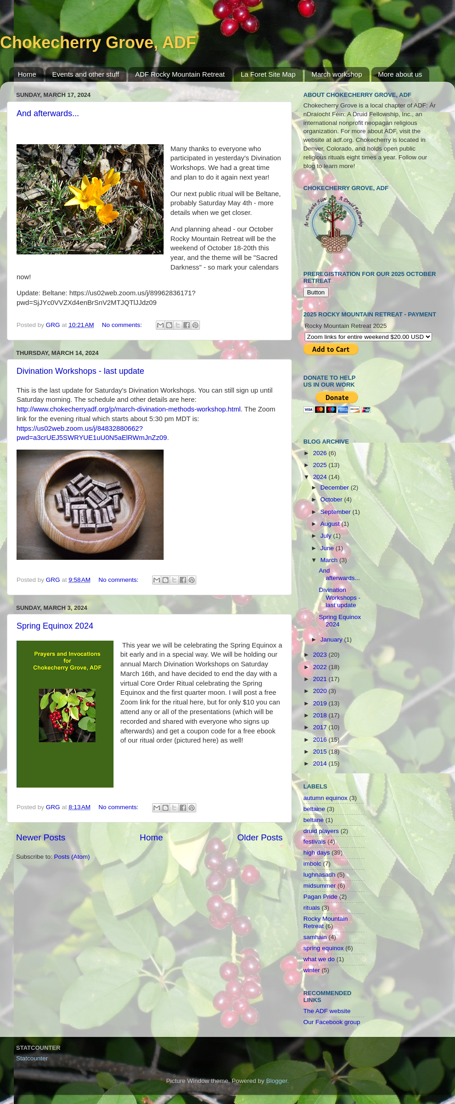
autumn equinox (325, 797)
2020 (321, 690)
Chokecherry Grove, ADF (98, 42)
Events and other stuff (85, 74)
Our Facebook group (331, 1022)
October (332, 499)
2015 (321, 751)
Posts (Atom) (72, 856)
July (326, 535)
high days (316, 852)
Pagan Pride (320, 896)
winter (311, 970)
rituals (311, 907)
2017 (321, 727)
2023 (321, 654)
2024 (321, 476)
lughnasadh (319, 874)
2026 (321, 453)
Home (27, 74)
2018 (321, 715)
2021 (321, 679)
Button (316, 292)
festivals (314, 841)
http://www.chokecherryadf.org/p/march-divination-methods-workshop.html (129, 409)
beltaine (314, 808)
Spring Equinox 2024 (55, 626)
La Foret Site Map (268, 74)
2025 (321, 465)
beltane (313, 820)
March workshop (337, 74)
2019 (321, 703)
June (328, 548)
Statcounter (32, 1058)
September (336, 511)
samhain (315, 937)
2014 (321, 763)
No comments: (123, 324)
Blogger (276, 1080)
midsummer (319, 885)
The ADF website (327, 1011)
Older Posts (260, 837)
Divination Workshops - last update (80, 371)
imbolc (312, 863)
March (329, 560)
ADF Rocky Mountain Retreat (180, 74)
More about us (400, 74)
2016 (321, 739)
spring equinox (323, 948)
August (330, 523)
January (332, 639)
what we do (319, 959)
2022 (321, 667)
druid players (321, 831)
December (335, 487)
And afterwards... (48, 113)
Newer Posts (40, 837)
